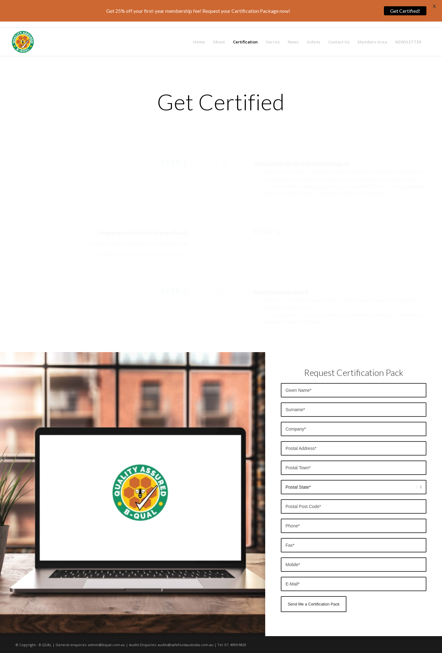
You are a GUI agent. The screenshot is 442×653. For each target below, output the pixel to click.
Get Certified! (405, 11)
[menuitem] (199, 42)
